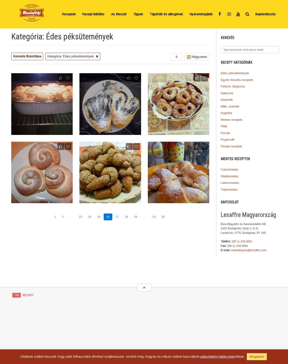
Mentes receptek (231, 119)
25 (98, 216)
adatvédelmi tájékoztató (217, 356)
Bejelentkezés (265, 14)
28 (126, 216)
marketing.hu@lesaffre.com (249, 250)
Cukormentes (229, 169)
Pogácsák (228, 139)
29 (135, 216)
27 (117, 216)
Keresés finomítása (27, 56)
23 (80, 216)
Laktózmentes (230, 182)
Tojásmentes (229, 189)
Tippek (138, 14)
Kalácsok (227, 93)
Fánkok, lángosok (233, 86)
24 (89, 216)
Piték (224, 126)
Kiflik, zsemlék (230, 106)
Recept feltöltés (93, 14)
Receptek (69, 14)
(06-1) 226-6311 (242, 241)
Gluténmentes (229, 176)
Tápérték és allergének (166, 14)
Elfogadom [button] (257, 356)
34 (153, 216)
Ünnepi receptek (231, 146)
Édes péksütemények (235, 73)
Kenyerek (227, 99)
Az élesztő (118, 14)
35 (163, 216)
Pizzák (225, 133)
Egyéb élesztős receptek (237, 80)
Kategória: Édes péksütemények (72, 56)
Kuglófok (226, 113)
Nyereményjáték (201, 14)
